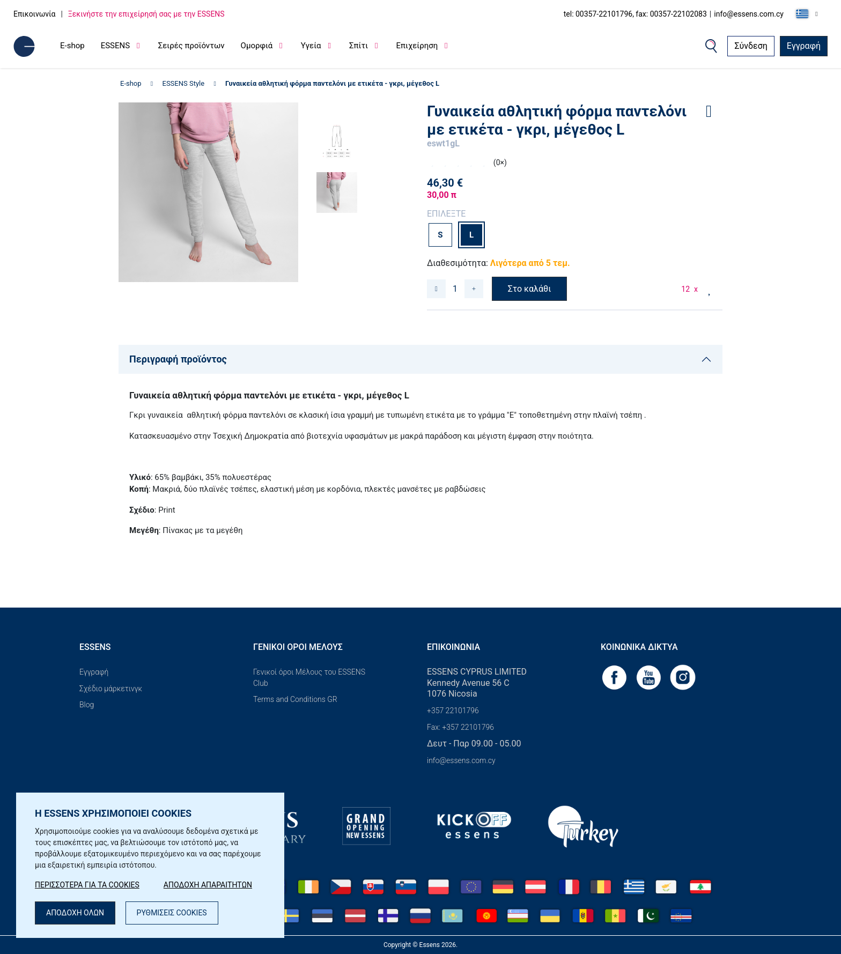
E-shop (72, 45)
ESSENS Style (184, 83)
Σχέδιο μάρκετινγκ (110, 688)
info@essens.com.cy (749, 14)
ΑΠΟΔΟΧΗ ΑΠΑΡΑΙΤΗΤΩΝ (208, 885)
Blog (86, 704)
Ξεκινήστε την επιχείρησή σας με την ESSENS (146, 14)
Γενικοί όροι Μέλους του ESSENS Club (309, 677)
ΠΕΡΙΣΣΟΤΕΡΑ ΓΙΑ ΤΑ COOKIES (87, 885)
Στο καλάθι (529, 289)
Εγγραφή (804, 46)
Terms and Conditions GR (295, 699)
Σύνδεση (750, 46)
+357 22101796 (453, 710)
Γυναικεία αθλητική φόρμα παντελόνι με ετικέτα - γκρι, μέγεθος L (332, 83)
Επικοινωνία (34, 14)
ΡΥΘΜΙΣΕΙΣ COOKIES (172, 912)
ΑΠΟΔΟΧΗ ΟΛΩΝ (75, 912)
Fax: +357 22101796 (460, 727)
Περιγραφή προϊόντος (178, 359)
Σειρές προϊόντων (191, 45)
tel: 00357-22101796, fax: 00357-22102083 (635, 14)
